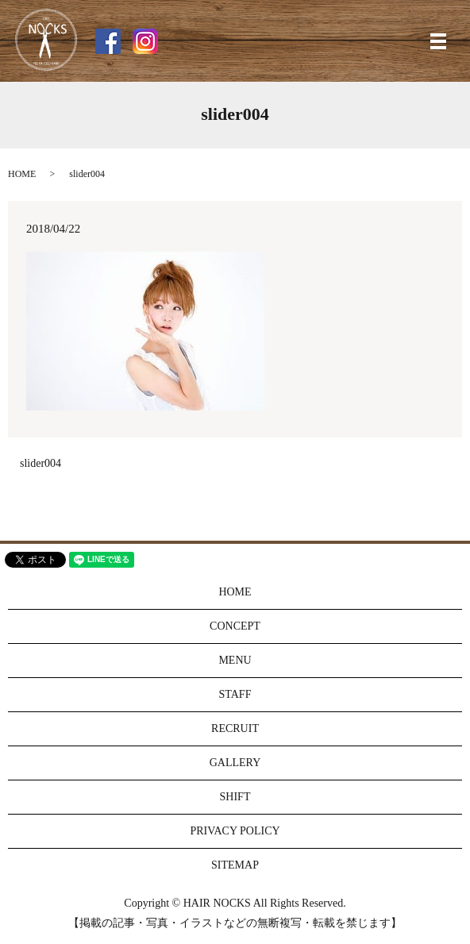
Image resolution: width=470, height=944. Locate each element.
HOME (22, 173)
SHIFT (235, 797)
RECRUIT (235, 728)
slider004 (40, 463)
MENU (234, 660)
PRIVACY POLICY (234, 831)
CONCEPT (235, 626)
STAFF (235, 694)
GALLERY (235, 763)
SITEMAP (235, 865)
